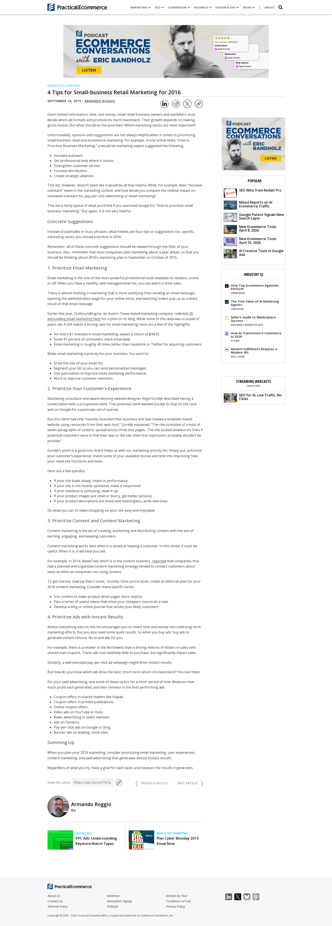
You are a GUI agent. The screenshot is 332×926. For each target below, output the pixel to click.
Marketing (140, 7)
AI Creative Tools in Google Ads (254, 253)
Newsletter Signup (119, 901)
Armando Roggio (99, 101)
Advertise (113, 896)
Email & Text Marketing (172, 833)
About (269, 7)
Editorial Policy (58, 906)
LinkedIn (230, 896)
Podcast (112, 906)
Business (203, 7)
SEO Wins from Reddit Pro (252, 192)
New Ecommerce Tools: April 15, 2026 (250, 241)
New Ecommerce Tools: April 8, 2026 (250, 229)
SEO (159, 7)
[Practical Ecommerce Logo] (77, 7)
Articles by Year (176, 896)
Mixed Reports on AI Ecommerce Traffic (248, 205)
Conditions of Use (178, 901)
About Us (54, 896)
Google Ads (83, 833)
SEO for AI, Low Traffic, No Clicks (253, 397)
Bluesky (249, 896)
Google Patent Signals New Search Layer (254, 217)
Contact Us (55, 901)
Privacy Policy (175, 906)
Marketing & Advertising (63, 85)
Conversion (179, 7)
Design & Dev (227, 7)
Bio (73, 810)
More (249, 7)
